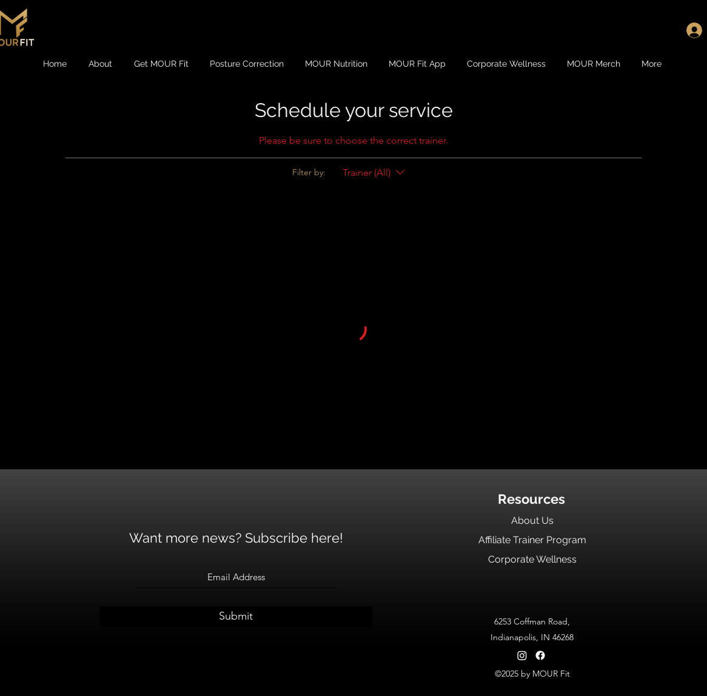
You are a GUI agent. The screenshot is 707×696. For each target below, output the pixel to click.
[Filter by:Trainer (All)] (375, 173)
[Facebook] (540, 655)
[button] (101, 64)
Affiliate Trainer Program (532, 540)
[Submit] (235, 616)
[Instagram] (522, 655)
